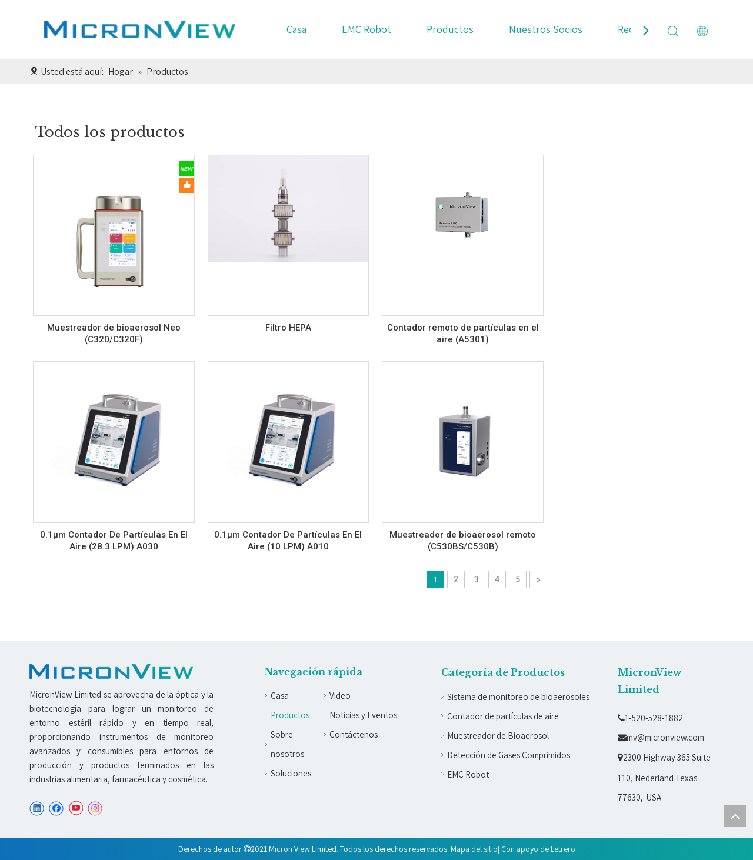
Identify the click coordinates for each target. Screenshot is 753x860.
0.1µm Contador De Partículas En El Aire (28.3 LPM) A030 (114, 540)
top (735, 816)
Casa (296, 29)
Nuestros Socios (545, 29)
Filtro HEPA (288, 327)
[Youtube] (75, 808)
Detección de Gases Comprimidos (508, 755)
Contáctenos (353, 734)
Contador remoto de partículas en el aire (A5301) (463, 333)
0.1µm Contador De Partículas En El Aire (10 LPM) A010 (288, 540)
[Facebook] (56, 808)
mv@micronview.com (661, 737)
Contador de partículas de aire (503, 716)
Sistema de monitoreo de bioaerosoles (518, 696)
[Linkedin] (36, 808)
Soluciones (291, 773)
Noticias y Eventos (363, 715)
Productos (450, 29)
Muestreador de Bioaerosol (498, 735)
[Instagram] (95, 808)
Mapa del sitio (474, 849)
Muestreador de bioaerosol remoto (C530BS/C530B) (462, 540)
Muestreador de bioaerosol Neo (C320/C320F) (114, 333)
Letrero (563, 849)
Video (340, 695)
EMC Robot (366, 29)
